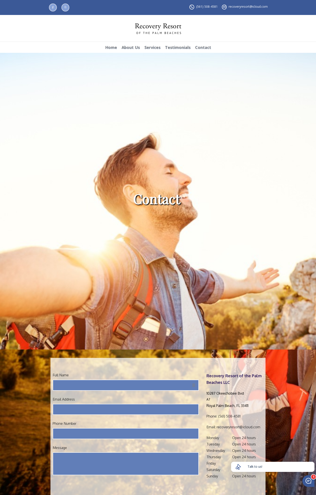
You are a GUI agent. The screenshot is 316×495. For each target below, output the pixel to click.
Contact (203, 47)
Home (111, 47)
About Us (131, 47)
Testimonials (177, 47)
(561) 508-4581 (207, 6)
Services (152, 47)
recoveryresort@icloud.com (248, 6)
